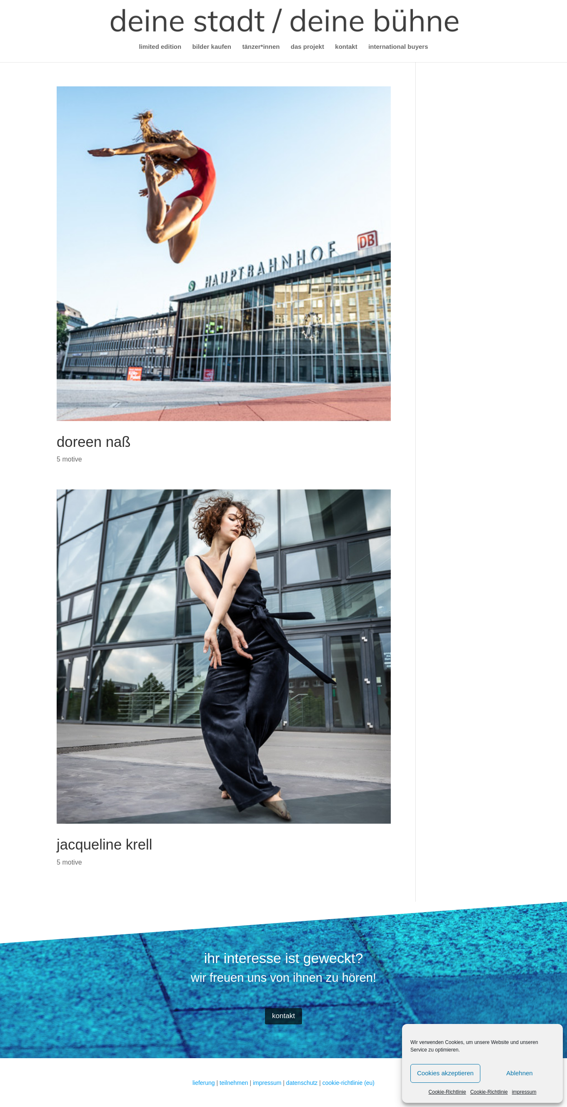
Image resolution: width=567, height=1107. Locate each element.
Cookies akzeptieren (445, 1073)
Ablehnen (519, 1073)
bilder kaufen (211, 47)
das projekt (307, 47)
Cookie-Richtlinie (447, 1092)
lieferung (203, 1082)
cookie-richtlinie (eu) (348, 1082)
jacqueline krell (104, 844)
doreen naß (93, 442)
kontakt (346, 47)
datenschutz (302, 1082)
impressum (524, 1092)
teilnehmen (234, 1082)
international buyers (398, 47)
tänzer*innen (261, 47)
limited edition (160, 47)
